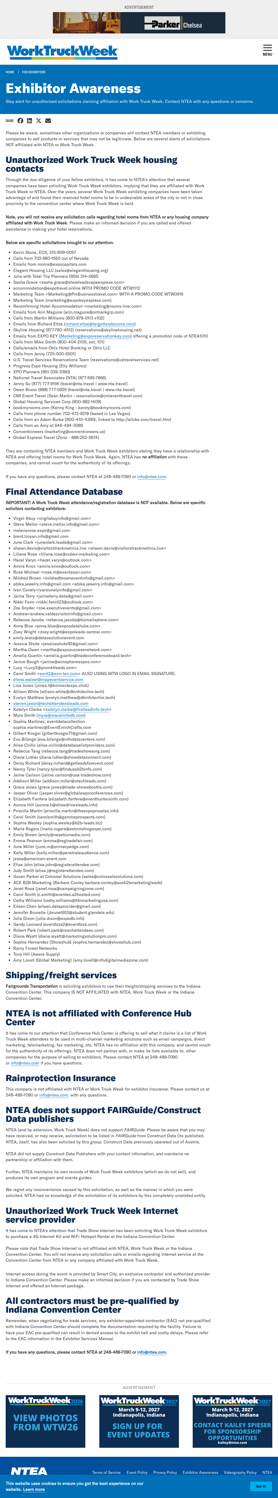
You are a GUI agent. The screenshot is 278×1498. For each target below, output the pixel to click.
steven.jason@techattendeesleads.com (50, 703)
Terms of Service (106, 1472)
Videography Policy (240, 1472)
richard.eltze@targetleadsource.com (99, 324)
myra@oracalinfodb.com (61, 715)
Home (10, 72)
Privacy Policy (165, 1472)
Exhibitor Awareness (200, 1472)
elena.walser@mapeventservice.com (48, 679)
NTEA (267, 1472)
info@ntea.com (151, 476)
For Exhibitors (33, 72)
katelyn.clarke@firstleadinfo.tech (77, 709)
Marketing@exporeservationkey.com (95, 336)
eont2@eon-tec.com (59, 673)
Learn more (34, 1489)
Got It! (261, 1486)
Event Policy (137, 1472)
